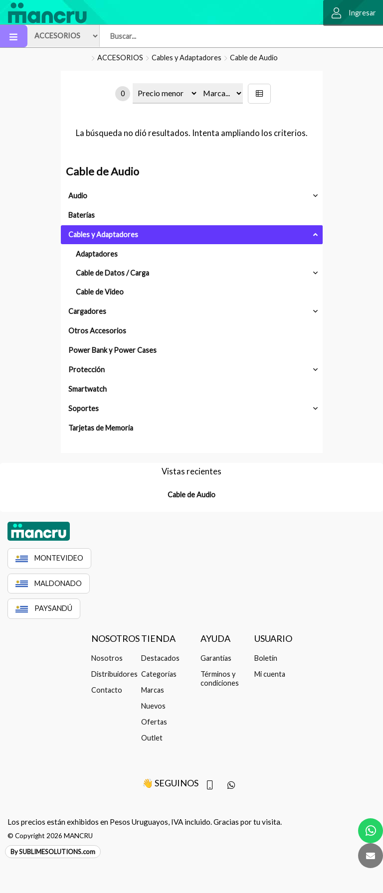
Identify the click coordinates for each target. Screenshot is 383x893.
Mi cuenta (269, 674)
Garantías (215, 658)
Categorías (159, 674)
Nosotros (107, 658)
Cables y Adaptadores (186, 57)
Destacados (160, 658)
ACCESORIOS (120, 57)
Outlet (152, 738)
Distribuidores (113, 674)
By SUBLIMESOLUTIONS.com (52, 852)
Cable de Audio (254, 57)
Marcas (152, 690)
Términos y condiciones (219, 678)
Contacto (106, 690)
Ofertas (154, 722)
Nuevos (153, 706)
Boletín (265, 658)
